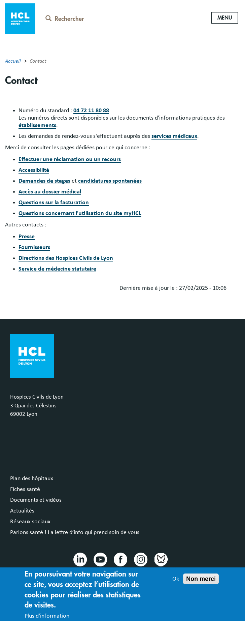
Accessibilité (34, 170)
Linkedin (80, 559)
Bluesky (160, 559)
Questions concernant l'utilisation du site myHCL (80, 213)
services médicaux (174, 136)
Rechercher (64, 19)
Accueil (13, 61)
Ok (175, 583)
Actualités (22, 511)
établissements (37, 125)
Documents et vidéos (36, 500)
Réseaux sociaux (30, 522)
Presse (27, 237)
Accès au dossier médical (50, 192)
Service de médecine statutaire (57, 269)
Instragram (140, 559)
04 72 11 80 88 (91, 110)
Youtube (100, 559)
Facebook (120, 559)
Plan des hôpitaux (31, 478)
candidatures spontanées (110, 181)
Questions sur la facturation (54, 202)
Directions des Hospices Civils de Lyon (66, 258)
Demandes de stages (44, 181)
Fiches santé (25, 489)
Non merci (201, 583)
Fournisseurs (34, 247)
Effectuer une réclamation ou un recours (70, 159)
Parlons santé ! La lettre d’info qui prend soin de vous (74, 532)
